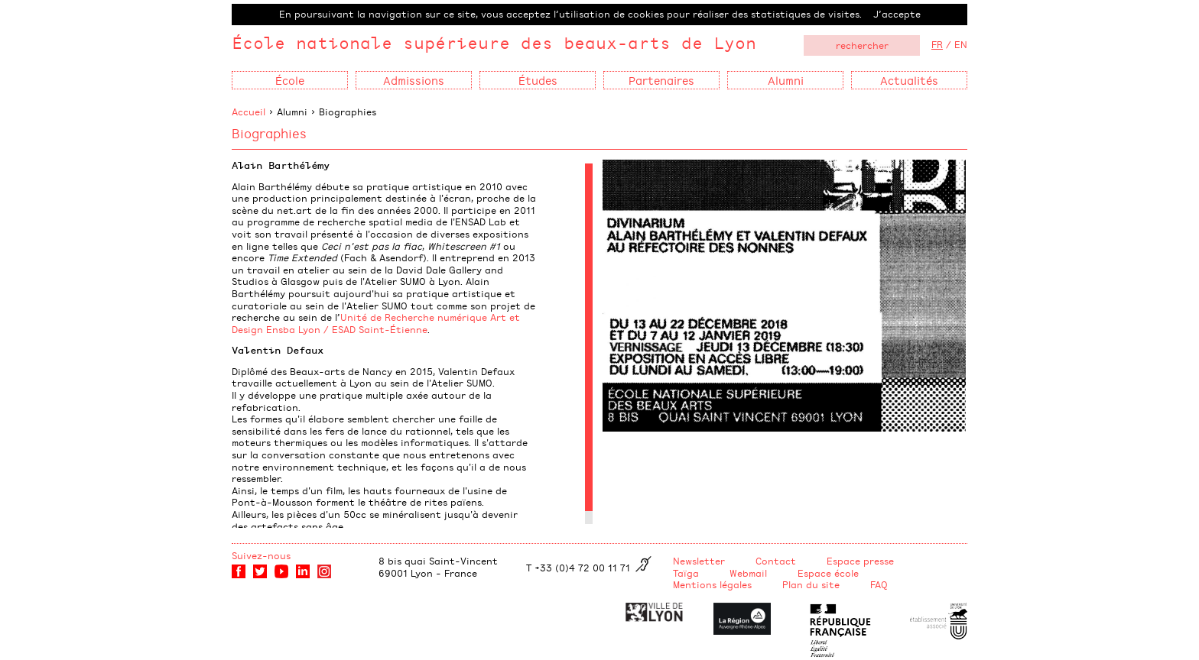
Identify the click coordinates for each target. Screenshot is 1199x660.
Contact (775, 561)
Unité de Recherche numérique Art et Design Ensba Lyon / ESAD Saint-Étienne (376, 323)
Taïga (686, 573)
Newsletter (699, 561)
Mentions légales (712, 584)
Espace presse (860, 561)
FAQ (879, 584)
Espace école (828, 573)
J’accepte (897, 14)
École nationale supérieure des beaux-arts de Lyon (494, 42)
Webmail (748, 573)
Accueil (248, 111)
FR (937, 44)
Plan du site (811, 584)
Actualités (909, 80)
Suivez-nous (261, 555)
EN (960, 44)
